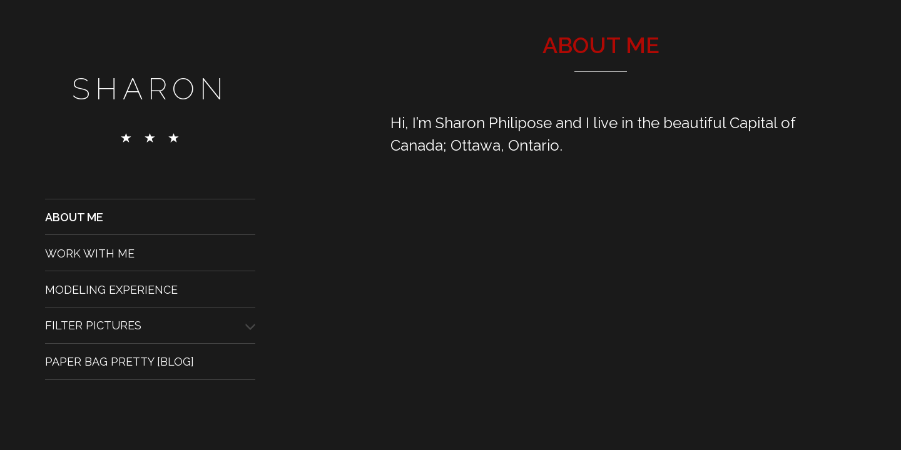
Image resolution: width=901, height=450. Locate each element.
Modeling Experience (111, 289)
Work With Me (90, 252)
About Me (74, 217)
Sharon (150, 88)
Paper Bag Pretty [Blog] (119, 361)
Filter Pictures (93, 325)
